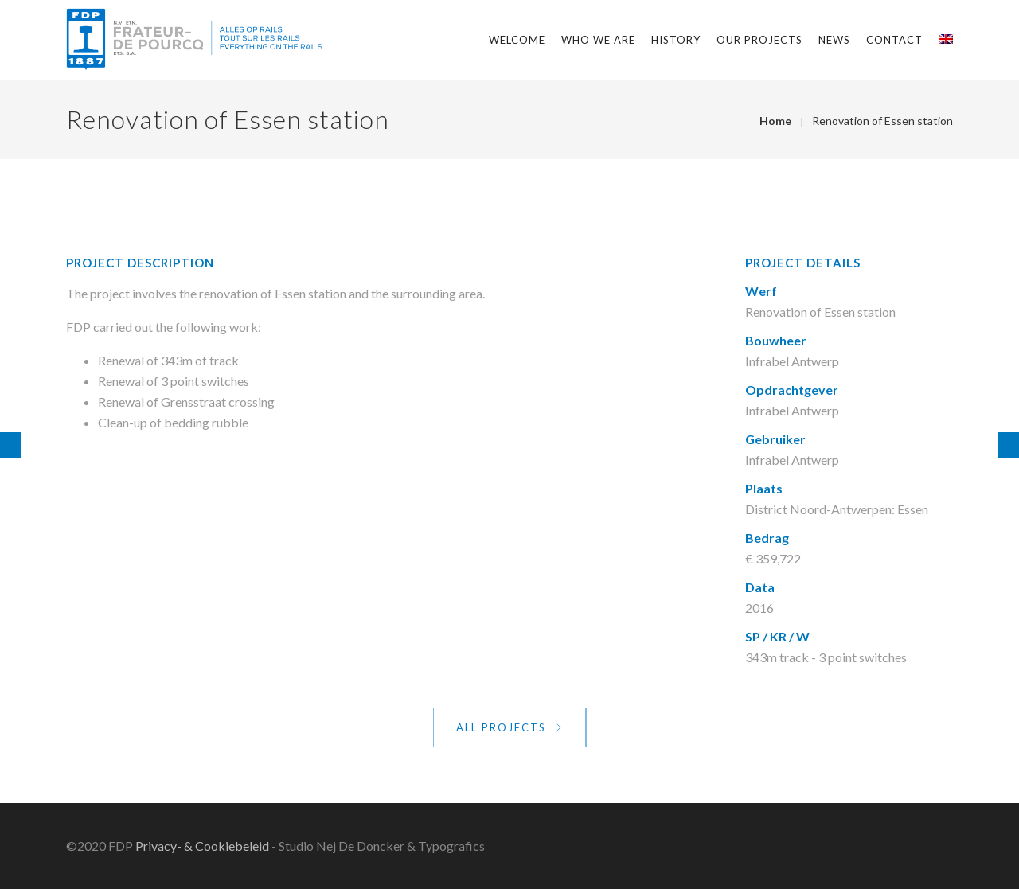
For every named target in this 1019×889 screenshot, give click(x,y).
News (834, 39)
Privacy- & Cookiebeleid (202, 845)
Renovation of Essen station (882, 120)
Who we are (598, 39)
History (676, 39)
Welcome (517, 39)
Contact (894, 39)
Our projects (759, 39)
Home (775, 120)
